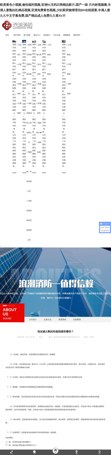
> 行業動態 (95, 59)
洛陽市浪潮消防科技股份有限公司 (67, 327)
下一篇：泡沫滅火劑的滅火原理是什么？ (21, 435)
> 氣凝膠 (66, 79)
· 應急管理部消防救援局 (71, 442)
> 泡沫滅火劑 (66, 40)
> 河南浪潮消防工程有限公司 (56, 113)
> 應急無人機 (66, 118)
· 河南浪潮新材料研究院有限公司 (35, 442)
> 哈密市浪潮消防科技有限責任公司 (56, 59)
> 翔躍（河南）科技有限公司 (56, 161)
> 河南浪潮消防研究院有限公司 (56, 210)
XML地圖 (6, 448)
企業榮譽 (77, 310)
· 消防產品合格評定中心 (54, 442)
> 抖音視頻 (76, 59)
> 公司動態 (95, 40)
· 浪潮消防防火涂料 (16, 442)
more (41, 163)
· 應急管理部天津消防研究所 (88, 442)
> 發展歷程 (46, 79)
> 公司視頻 (76, 40)
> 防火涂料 (66, 59)
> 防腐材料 (66, 98)
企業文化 (47, 310)
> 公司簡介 (46, 40)
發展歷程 (62, 310)
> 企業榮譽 (46, 98)
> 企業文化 (46, 59)
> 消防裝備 (66, 137)
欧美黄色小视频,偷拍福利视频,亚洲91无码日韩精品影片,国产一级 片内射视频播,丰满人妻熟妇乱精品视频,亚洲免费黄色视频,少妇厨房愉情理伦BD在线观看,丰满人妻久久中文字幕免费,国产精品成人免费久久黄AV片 (55, 10)
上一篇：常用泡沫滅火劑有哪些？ (18, 432)
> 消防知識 (95, 79)
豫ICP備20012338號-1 (48, 445)
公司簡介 (33, 310)
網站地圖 (68, 445)
